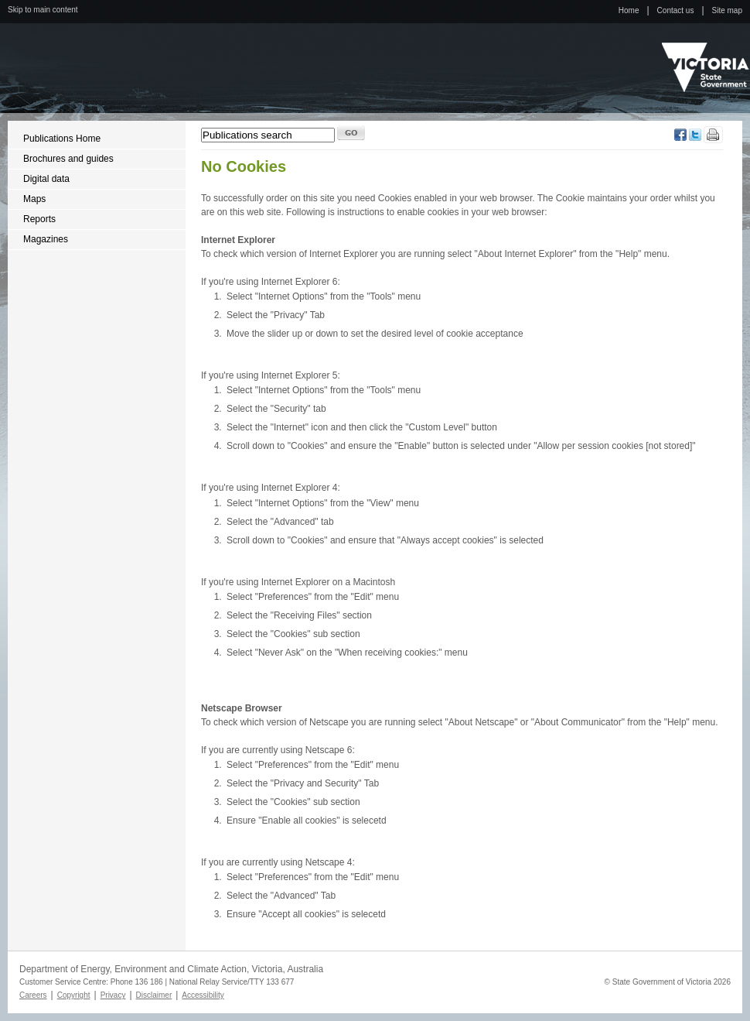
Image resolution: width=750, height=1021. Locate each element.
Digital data (46, 178)
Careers (33, 995)
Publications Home (62, 138)
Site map (727, 10)
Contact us (675, 10)
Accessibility (202, 995)
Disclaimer (154, 995)
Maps (34, 199)
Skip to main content (43, 9)
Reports (39, 219)
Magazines (45, 239)
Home (629, 10)
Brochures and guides (68, 158)
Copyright (73, 995)
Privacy (113, 995)
